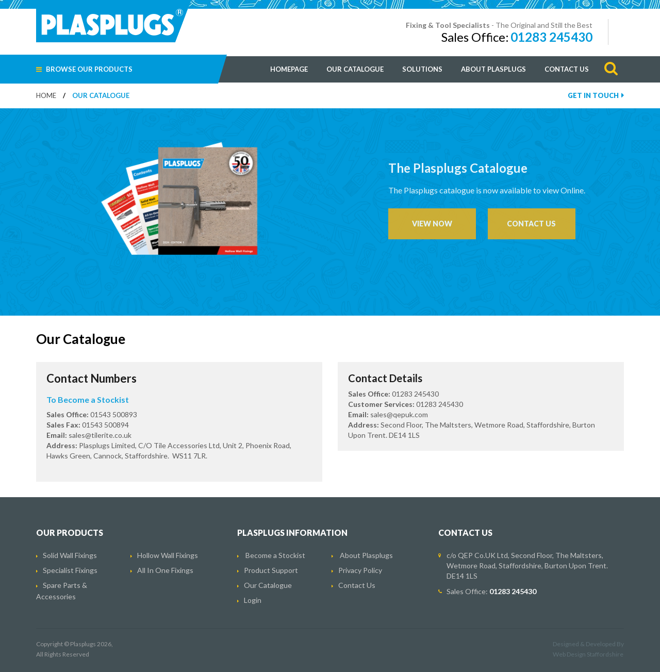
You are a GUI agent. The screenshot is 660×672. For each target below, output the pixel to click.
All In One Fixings (165, 570)
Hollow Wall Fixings (167, 555)
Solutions (422, 69)
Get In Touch (596, 95)
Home (46, 95)
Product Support (271, 570)
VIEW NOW (432, 223)
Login (252, 600)
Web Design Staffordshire (588, 654)
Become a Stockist (275, 555)
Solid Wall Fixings (70, 555)
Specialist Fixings (70, 570)
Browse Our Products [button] (84, 69)
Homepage (289, 69)
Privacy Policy (360, 570)
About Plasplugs (493, 69)
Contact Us (566, 69)
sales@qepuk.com (399, 414)
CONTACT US (531, 223)
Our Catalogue (355, 69)
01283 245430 (551, 36)
